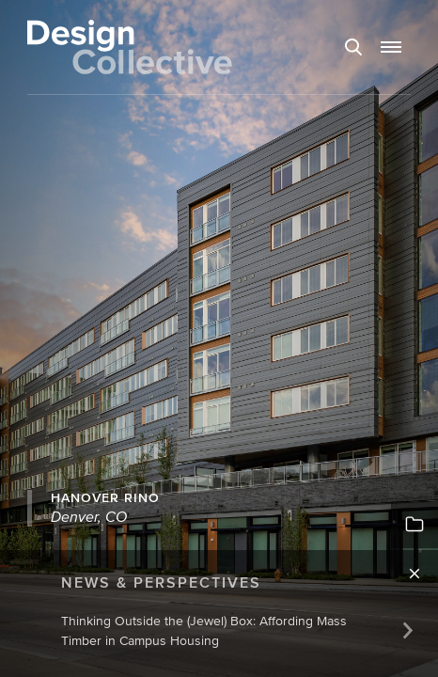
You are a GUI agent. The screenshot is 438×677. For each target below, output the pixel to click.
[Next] (407, 630)
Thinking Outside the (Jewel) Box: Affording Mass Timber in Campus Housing (204, 630)
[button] (391, 47)
